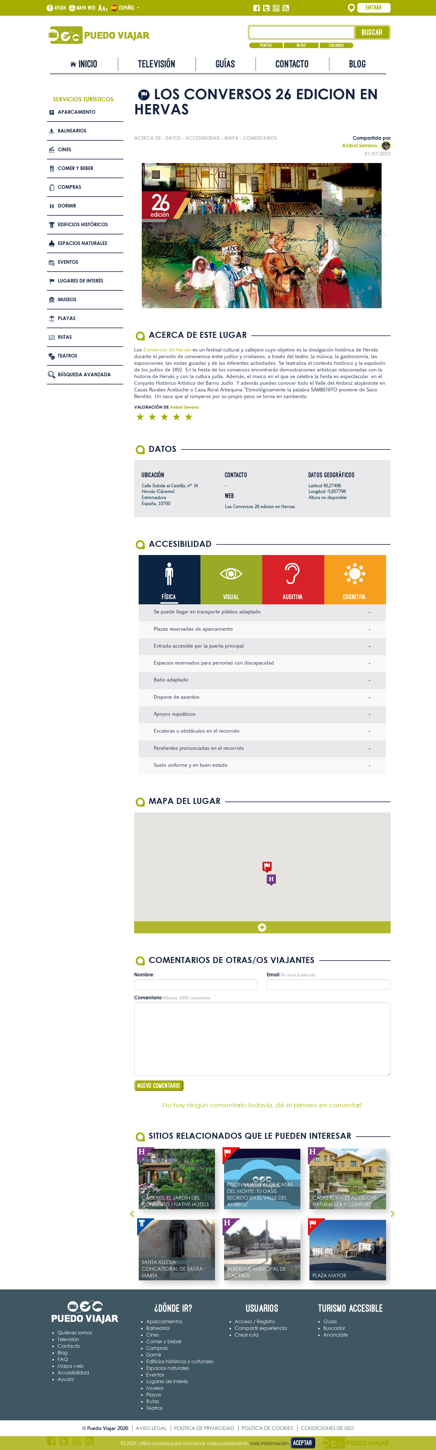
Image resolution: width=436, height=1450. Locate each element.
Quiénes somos (75, 1333)
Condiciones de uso (327, 1429)
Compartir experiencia (261, 1328)
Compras (69, 187)
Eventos (68, 262)
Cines (64, 149)
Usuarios (336, 45)
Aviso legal (151, 1429)
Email (273, 975)
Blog (357, 64)
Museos (67, 299)
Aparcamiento (76, 112)
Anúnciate (335, 1335)
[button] (267, 867)
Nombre (143, 975)
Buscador (334, 1328)
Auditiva (293, 597)
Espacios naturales (82, 243)
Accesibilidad (73, 1373)
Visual (231, 597)
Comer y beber (75, 168)
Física (169, 597)
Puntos (266, 45)
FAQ (63, 1360)
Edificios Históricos (83, 224)
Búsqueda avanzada (84, 374)
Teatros (67, 356)
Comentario (148, 998)
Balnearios (72, 131)
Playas (66, 318)
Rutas (301, 45)
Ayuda (60, 8)
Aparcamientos (164, 1322)
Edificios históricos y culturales (179, 1362)
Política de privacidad (204, 1429)
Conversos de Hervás (167, 349)
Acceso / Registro (255, 1322)
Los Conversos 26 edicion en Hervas (260, 506)
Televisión (157, 64)
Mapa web (86, 8)
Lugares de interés (80, 281)
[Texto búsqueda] (301, 32)
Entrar (374, 7)
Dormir (67, 206)
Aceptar (302, 1443)
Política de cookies (267, 1429)
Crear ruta (247, 1335)
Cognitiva (354, 597)
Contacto (292, 64)
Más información (269, 1443)
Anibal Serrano (366, 145)
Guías (225, 64)
